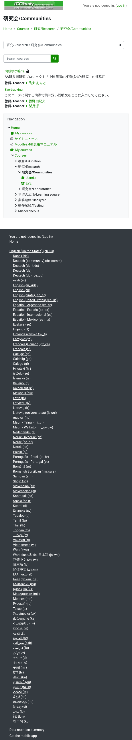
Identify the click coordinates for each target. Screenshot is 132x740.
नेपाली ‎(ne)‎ (20, 663)
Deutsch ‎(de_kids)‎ (26, 266)
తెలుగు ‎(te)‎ (20, 692)
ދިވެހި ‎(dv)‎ (19, 653)
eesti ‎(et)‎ (19, 280)
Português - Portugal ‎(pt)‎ (31, 462)
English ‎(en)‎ (21, 290)
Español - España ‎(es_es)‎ (31, 310)
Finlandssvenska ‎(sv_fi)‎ (30, 334)
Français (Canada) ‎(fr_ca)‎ (31, 344)
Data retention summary (27, 730)
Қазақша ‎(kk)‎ (23, 589)
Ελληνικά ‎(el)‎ (22, 574)
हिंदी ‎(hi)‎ (18, 672)
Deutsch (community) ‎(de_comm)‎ (37, 261)
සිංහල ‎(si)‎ (20, 707)
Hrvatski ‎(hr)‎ (22, 369)
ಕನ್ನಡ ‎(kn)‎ (19, 697)
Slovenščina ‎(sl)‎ (24, 491)
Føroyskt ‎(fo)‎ (22, 339)
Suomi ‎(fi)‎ (20, 506)
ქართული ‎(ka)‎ (24, 618)
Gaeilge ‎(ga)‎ (22, 354)
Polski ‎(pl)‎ (20, 452)
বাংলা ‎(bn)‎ (20, 677)
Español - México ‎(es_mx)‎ (31, 320)
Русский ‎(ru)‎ (22, 604)
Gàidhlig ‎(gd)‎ (22, 359)
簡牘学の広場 (15, 71)
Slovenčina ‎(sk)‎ (24, 486)
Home (7, 29)
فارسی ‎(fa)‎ (21, 648)
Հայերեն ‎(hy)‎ (24, 623)
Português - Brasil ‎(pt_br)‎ (31, 457)
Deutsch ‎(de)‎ (22, 271)
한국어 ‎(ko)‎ (21, 721)
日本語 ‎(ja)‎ (21, 565)
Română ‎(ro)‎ (22, 467)
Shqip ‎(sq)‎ (20, 481)
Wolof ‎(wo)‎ (21, 550)
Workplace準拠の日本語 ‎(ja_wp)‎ (36, 555)
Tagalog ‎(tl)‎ (21, 516)
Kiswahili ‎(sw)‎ (23, 393)
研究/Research (44, 29)
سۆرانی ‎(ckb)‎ (22, 643)
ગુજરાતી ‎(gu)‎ (22, 682)
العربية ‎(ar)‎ (20, 638)
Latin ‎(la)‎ (19, 398)
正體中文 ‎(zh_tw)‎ (25, 560)
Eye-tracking (14, 90)
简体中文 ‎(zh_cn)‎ (25, 569)
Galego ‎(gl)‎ (21, 364)
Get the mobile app (23, 736)
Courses (23, 29)
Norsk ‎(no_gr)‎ (23, 442)
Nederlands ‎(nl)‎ (24, 432)
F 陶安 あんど (36, 83)
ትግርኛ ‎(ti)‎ (20, 658)
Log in (121, 6)
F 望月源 (32, 106)
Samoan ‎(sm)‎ (23, 476)
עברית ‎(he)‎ (20, 628)
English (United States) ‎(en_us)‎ (32, 251)
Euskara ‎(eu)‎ (22, 324)
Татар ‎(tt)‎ (20, 609)
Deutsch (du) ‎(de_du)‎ (28, 275)
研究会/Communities (75, 29)
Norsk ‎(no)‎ (20, 447)
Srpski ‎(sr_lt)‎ (22, 501)
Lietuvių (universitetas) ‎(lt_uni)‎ (35, 413)
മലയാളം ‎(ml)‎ (23, 702)
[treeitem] (66, 169)
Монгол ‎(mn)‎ (22, 599)
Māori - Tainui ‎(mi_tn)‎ (28, 422)
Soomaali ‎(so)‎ (23, 496)
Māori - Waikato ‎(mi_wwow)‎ (33, 427)
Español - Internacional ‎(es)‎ (33, 315)
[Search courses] (27, 59)
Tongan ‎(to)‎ (21, 530)
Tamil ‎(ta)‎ (20, 520)
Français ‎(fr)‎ (22, 349)
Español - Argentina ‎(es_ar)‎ (32, 305)
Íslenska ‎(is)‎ (22, 378)
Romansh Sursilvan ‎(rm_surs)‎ (34, 471)
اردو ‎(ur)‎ (19, 633)
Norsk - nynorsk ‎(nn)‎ (27, 437)
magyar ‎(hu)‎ (22, 418)
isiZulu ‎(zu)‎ (21, 373)
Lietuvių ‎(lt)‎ (21, 408)
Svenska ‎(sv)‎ (22, 511)
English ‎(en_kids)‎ (25, 285)
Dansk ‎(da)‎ (21, 256)
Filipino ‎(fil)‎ (21, 329)
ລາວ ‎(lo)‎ (19, 712)
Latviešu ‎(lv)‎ (22, 403)
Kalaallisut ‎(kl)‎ (23, 388)
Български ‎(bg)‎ (24, 584)
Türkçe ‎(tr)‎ (20, 535)
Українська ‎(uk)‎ (25, 614)
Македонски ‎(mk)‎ (26, 594)
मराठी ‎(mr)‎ (20, 667)
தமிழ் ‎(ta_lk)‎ (22, 687)
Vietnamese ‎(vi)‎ (24, 545)
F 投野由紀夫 (35, 101)
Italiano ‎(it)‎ (21, 383)
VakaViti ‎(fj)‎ (21, 540)
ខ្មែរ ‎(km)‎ (19, 716)
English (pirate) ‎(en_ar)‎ (29, 295)
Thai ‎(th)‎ (19, 525)
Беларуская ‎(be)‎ (25, 579)
